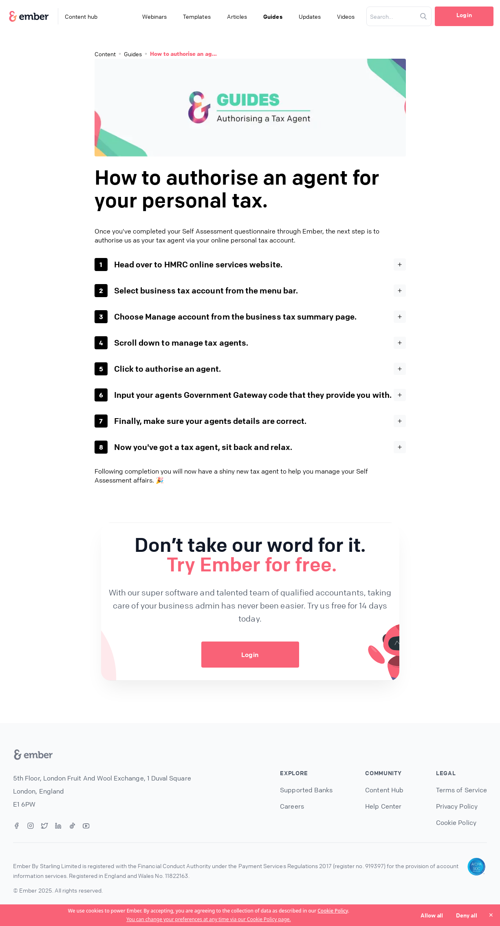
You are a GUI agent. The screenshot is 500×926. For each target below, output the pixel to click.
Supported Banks (306, 790)
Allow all (432, 915)
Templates (197, 16)
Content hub (81, 16)
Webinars (154, 16)
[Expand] (400, 264)
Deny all (466, 915)
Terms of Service (461, 790)
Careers (292, 806)
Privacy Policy (457, 806)
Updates (310, 16)
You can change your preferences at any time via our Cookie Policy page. (208, 919)
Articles (237, 16)
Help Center (383, 806)
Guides (272, 16)
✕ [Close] (491, 915)
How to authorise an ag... (183, 53)
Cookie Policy (332, 910)
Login (463, 14)
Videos (346, 16)
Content (105, 53)
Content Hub (384, 790)
